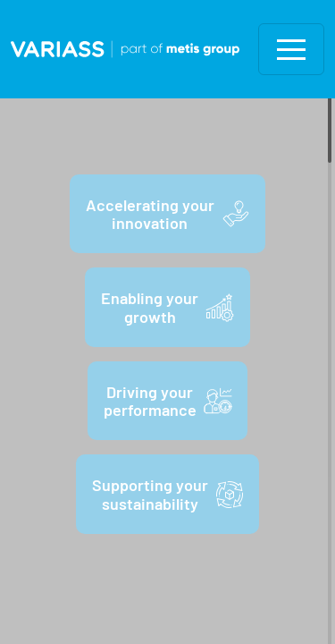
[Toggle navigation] (291, 49)
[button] (291, 49)
